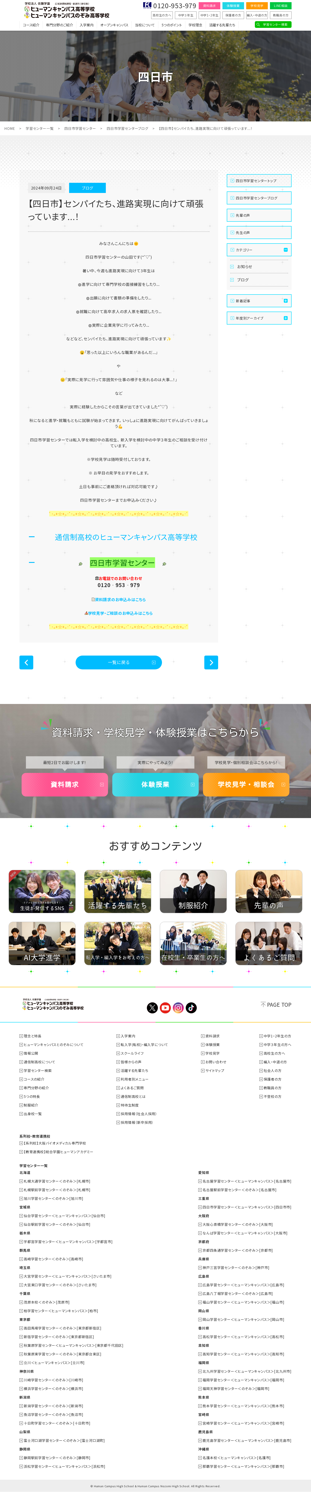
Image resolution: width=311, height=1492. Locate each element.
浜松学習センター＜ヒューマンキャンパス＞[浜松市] (64, 1466)
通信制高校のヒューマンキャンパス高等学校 (126, 537)
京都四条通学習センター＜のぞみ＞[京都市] (238, 1250)
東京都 (24, 1319)
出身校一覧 (33, 1113)
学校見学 (257, 5)
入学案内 (87, 24)
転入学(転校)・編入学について (144, 1044)
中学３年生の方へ (278, 1044)
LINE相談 (281, 5)
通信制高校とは (133, 1096)
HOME (9, 128)
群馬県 (24, 1250)
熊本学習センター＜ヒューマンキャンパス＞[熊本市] (243, 1405)
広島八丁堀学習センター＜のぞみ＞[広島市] (238, 1293)
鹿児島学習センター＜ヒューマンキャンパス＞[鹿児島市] (247, 1440)
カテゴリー (244, 249)
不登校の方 (273, 1096)
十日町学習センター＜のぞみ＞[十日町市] (57, 1423)
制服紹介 (31, 1105)
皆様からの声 (131, 1061)
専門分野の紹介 (36, 1087)
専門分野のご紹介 (59, 24)
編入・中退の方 (257, 15)
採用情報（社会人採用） (139, 1113)
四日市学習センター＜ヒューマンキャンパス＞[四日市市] (247, 1207)
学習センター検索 (275, 24)
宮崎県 (203, 1414)
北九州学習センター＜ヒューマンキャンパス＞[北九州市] (247, 1371)
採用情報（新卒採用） (137, 1122)
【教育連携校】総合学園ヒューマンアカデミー (59, 1151)
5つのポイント (172, 24)
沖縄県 (203, 1449)
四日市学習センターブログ (127, 128)
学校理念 (195, 24)
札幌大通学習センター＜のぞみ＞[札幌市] (57, 1181)
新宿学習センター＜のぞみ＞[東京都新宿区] (59, 1336)
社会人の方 (273, 1070)
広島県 (203, 1276)
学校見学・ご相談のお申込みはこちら (120, 613)
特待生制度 (130, 1105)
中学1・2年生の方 (277, 1035)
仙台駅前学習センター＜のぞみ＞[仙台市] (57, 1224)
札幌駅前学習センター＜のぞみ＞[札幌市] (57, 1189)
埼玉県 (24, 1267)
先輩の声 (243, 215)
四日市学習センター (80, 128)
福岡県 (203, 1362)
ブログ (242, 279)
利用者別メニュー (135, 1079)
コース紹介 (31, 24)
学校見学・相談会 (246, 784)
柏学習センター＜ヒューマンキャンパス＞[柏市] (61, 1310)
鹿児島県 (205, 1431)
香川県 (203, 1328)
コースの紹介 (34, 1079)
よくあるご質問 (132, 1087)
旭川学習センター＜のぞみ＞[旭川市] (53, 1198)
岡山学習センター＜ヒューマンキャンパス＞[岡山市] (243, 1319)
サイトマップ (214, 1070)
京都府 (203, 1241)
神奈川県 (26, 1371)
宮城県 (24, 1207)
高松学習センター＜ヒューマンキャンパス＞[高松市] (243, 1336)
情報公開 (31, 1053)
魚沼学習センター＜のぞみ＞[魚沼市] (53, 1414)
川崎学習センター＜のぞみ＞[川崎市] (53, 1379)
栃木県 (24, 1233)
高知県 (203, 1345)
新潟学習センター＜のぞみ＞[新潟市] (53, 1405)
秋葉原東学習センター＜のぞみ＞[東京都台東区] (62, 1354)
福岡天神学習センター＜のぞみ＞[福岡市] (236, 1388)
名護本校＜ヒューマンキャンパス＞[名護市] (237, 1457)
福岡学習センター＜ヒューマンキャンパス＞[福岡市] (243, 1379)
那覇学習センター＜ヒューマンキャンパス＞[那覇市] (243, 1466)
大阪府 (203, 1215)
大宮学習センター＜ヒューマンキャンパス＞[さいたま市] (68, 1276)
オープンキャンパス (114, 24)
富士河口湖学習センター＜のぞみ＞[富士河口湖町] (64, 1440)
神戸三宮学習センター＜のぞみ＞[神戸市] (236, 1267)
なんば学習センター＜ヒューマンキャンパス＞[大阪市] (245, 1233)
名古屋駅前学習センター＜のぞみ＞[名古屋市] (240, 1189)
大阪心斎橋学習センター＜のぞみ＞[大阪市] (238, 1224)
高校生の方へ (161, 15)
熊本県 (203, 1397)
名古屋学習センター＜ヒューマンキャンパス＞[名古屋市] (247, 1181)
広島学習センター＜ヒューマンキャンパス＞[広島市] (243, 1284)
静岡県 (24, 1449)
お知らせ (244, 266)
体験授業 (233, 5)
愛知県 (203, 1172)
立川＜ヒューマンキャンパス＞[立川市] (54, 1362)
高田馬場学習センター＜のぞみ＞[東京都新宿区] (62, 1328)
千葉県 (24, 1293)
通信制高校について (40, 1061)
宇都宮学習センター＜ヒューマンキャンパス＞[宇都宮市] (68, 1241)
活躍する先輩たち (222, 24)
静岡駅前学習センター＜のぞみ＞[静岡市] (57, 1457)
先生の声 (243, 232)
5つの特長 (32, 1096)
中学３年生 (186, 15)
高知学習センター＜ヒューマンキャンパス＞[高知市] (243, 1354)
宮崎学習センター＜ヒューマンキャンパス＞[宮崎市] (243, 1423)
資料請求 (209, 5)
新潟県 (24, 1397)
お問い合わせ (216, 1061)
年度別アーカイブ (249, 318)
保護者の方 (233, 15)
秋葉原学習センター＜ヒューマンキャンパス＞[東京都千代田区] (74, 1345)
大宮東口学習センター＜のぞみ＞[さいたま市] (60, 1284)
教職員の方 (281, 15)
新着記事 (243, 300)
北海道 (24, 1172)
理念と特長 (32, 1035)
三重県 (203, 1198)
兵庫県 (203, 1258)
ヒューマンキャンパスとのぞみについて (54, 1044)
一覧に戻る (119, 662)
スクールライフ (132, 1053)
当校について (145, 24)
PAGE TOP (279, 1004)
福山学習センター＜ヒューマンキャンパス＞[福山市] (243, 1302)
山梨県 (24, 1431)
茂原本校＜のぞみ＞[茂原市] (47, 1302)
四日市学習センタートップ (256, 180)
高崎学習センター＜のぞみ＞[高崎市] (53, 1258)
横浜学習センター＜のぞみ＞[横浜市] (53, 1388)
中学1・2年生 (209, 15)
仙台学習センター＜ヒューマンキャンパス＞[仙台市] (64, 1215)
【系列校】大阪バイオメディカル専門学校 (55, 1143)
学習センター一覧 (40, 128)
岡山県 (203, 1310)
